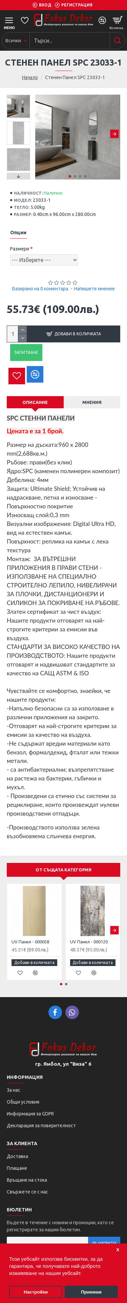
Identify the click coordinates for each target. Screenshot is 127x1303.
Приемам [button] (91, 1292)
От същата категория (63, 869)
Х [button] (117, 1249)
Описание (35, 402)
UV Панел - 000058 (30, 941)
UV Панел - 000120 (89, 941)
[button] (114, 133)
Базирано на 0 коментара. (40, 288)
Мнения (92, 402)
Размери (19, 248)
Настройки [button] (36, 1292)
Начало (30, 77)
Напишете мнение (94, 288)
